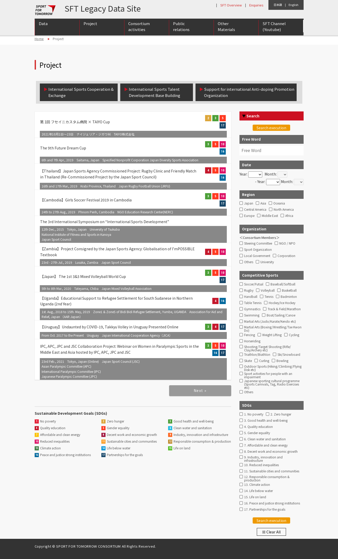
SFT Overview (231, 5)
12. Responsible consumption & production (267, 478)
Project (90, 23)
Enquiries (256, 5)
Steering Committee (258, 243)
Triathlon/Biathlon (257, 355)
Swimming (251, 315)
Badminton (289, 297)
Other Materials (226, 26)
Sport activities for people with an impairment (268, 374)
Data (43, 23)
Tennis (269, 297)
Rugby (248, 290)
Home (39, 38)
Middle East (270, 216)
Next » (200, 390)
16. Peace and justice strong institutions (272, 503)
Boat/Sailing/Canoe (281, 315)
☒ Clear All (271, 531)
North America (284, 209)
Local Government (257, 256)
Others (248, 262)
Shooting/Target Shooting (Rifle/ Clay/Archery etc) (267, 348)
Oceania (279, 203)
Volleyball (268, 290)
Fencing (249, 335)
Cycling (294, 335)
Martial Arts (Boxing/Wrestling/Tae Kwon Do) (273, 328)
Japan (248, 203)
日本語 (278, 5)
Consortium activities (139, 26)
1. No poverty (253, 414)
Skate (248, 361)
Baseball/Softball (283, 284)
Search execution (271, 127)
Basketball (289, 290)
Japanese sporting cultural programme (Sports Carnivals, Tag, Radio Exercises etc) (271, 382)
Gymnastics (252, 309)
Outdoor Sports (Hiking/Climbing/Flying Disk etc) (273, 367)
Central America (255, 209)
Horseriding (252, 341)
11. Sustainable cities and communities (271, 471)
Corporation (286, 256)
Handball (250, 297)
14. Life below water (258, 491)
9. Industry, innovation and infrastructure (263, 458)
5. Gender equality (257, 433)
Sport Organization (258, 250)
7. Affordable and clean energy (266, 445)
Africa (289, 216)
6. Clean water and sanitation (265, 439)
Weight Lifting (272, 335)
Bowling (282, 361)
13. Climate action (257, 485)
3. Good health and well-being (266, 420)
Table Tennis (252, 303)
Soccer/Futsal (253, 284)
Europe (249, 216)
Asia (263, 203)
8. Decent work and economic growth (271, 452)
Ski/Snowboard (288, 355)
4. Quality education (258, 427)
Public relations (181, 26)
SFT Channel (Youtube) (274, 26)
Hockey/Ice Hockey (282, 303)
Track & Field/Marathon (284, 309)
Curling (264, 361)
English (293, 5)
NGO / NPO (287, 243)
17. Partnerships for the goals (264, 509)
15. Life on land (255, 497)
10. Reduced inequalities (261, 465)
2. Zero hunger (281, 414)
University (267, 262)
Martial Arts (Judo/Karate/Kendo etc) (270, 321)
